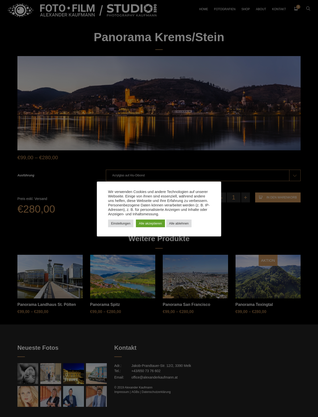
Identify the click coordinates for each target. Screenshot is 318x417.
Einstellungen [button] (120, 223)
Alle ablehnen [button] (179, 223)
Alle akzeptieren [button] (150, 223)
